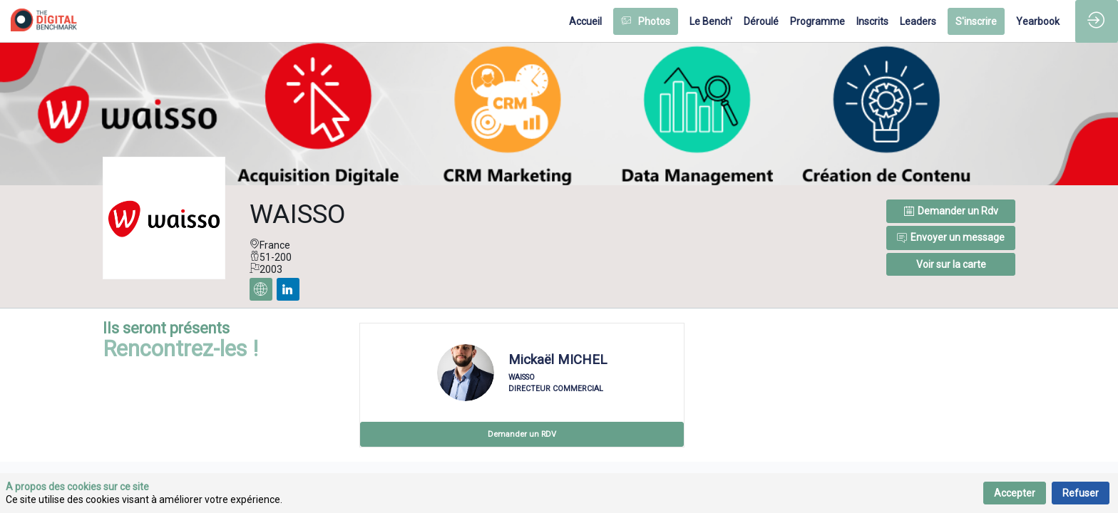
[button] (645, 21)
